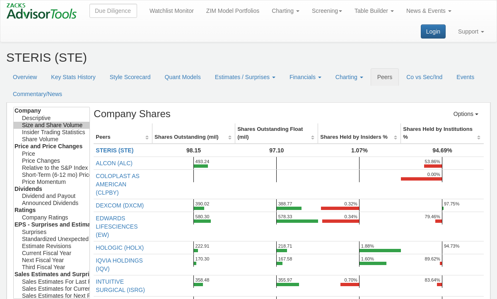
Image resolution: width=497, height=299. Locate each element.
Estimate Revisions (51, 246)
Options (466, 114)
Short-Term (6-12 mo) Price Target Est (51, 174)
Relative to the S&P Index (51, 167)
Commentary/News (37, 94)
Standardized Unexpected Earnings (51, 239)
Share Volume (51, 139)
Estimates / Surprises (245, 77)
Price (51, 153)
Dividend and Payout (51, 196)
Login (433, 31)
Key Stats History (73, 77)
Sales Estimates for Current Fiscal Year (51, 288)
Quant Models (183, 77)
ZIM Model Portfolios (232, 10)
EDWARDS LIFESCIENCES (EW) (117, 226)
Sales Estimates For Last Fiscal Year (51, 281)
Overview (25, 77)
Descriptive (51, 118)
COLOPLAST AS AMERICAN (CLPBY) (118, 184)
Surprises (51, 232)
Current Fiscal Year (51, 253)
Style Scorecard (130, 77)
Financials (305, 77)
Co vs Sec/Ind (424, 77)
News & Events (428, 10)
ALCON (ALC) (114, 163)
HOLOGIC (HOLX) (120, 247)
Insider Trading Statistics (51, 132)
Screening (327, 10)
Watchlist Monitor (172, 10)
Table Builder (374, 10)
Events (465, 77)
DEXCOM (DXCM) (120, 205)
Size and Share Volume (51, 125)
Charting (285, 10)
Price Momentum (51, 182)
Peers (385, 77)
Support (471, 31)
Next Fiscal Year (51, 260)
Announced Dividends (51, 203)
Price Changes (51, 160)
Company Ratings (51, 217)
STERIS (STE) (114, 150)
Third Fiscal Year (51, 267)
